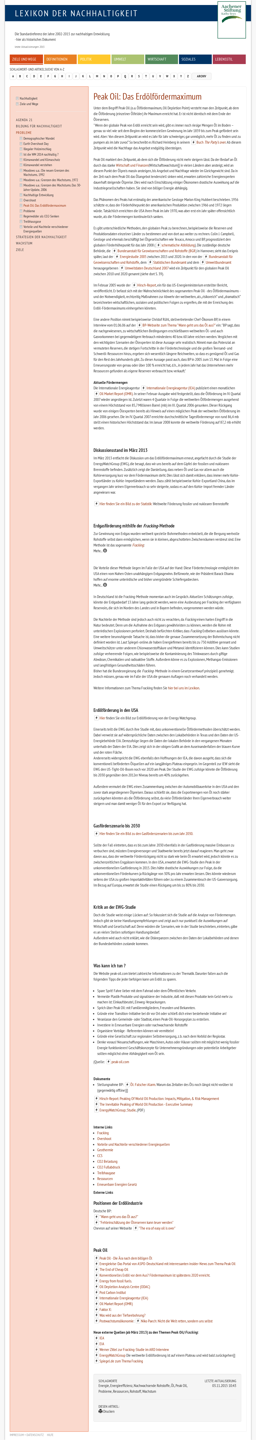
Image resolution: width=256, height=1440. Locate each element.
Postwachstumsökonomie (117, 1320)
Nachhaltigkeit (29, 98)
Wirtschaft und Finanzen (132, 165)
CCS (99, 1155)
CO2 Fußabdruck (108, 1167)
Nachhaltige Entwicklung (39, 194)
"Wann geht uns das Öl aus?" (119, 1216)
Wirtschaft (157, 59)
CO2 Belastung (107, 1161)
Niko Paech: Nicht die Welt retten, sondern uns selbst (176, 1320)
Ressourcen (105, 1178)
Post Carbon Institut (113, 1292)
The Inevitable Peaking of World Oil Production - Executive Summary (146, 1104)
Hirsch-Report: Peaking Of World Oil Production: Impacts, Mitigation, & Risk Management (159, 1098)
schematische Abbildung (178, 244)
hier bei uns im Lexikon (183, 687)
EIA (102, 1343)
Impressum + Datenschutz (27, 1435)
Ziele (20, 249)
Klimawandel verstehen (38, 164)
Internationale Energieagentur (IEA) (170, 387)
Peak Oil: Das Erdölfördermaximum (45, 205)
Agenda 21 (24, 120)
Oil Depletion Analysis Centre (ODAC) (125, 1286)
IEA (102, 1337)
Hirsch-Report (146, 284)
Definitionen (57, 59)
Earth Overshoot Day (36, 143)
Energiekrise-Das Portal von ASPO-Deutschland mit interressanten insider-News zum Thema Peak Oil (168, 1263)
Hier (102, 717)
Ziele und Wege (24, 59)
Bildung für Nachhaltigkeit (39, 126)
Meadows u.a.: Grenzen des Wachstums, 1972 (51, 179)
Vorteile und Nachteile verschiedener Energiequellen (133, 1144)
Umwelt (120, 59)
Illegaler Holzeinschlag (37, 148)
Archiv (201, 76)
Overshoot (104, 1138)
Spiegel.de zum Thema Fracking (121, 1360)
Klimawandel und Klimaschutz (42, 159)
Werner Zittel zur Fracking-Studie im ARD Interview (134, 1349)
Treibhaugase (106, 1172)
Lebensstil (224, 59)
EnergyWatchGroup (113, 1355)
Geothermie (105, 1149)
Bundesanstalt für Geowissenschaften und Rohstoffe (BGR (157, 250)
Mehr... (100, 550)
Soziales (189, 59)
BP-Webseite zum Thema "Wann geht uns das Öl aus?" (179, 325)
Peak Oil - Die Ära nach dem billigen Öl (126, 1258)
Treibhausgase (32, 221)
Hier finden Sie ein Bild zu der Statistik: (126, 503)
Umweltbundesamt (218, 262)
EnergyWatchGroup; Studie (118, 1109)
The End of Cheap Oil (114, 1269)
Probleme (24, 132)
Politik (86, 59)
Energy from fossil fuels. (116, 1280)
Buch (211, 142)
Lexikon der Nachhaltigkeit (76, 13)
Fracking (138, 544)
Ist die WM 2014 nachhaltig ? (41, 154)
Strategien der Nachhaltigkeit (41, 237)
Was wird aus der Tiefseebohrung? (123, 1315)
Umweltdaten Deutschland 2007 (146, 267)
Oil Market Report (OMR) (116, 393)
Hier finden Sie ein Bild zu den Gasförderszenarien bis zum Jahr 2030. (146, 833)
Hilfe (50, 1435)
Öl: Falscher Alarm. (143, 1084)
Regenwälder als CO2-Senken (41, 216)
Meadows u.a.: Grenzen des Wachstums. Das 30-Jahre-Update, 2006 (52, 187)
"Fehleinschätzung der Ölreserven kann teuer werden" (137, 1222)
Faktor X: (106, 1309)
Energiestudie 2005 (133, 256)
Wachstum (24, 243)
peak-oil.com (120, 1061)
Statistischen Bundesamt (169, 262)
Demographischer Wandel (39, 138)
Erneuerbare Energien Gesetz (117, 1184)
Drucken (106, 1411)
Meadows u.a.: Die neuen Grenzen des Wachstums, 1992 (46, 172)
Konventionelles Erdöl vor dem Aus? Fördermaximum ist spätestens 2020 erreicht (155, 1275)
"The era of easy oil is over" (157, 1228)
